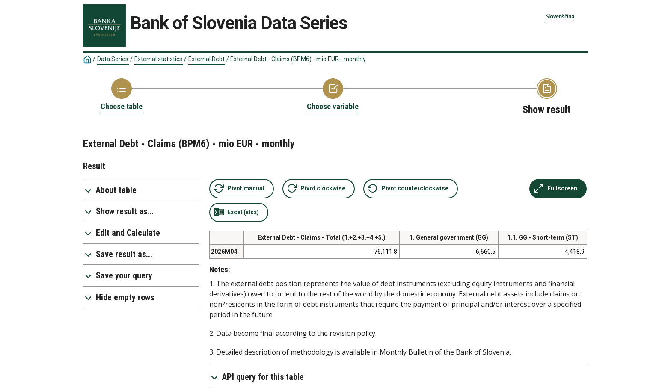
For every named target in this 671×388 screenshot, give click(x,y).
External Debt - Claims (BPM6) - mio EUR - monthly (298, 59)
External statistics (158, 59)
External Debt (206, 59)
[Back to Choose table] (121, 95)
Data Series (112, 59)
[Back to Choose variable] (332, 95)
